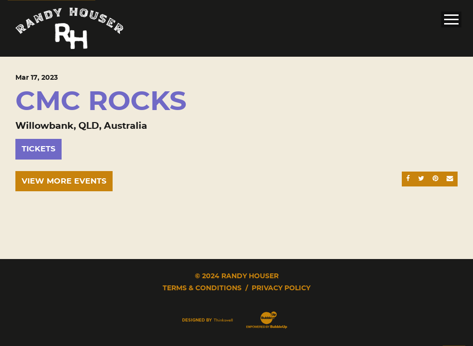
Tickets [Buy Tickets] (38, 149)
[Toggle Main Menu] (451, 19)
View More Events (64, 181)
